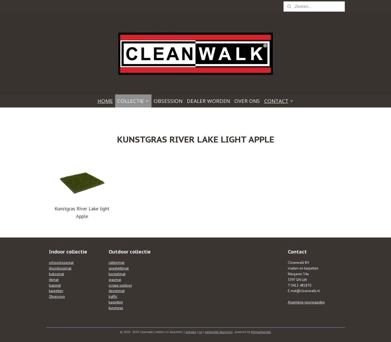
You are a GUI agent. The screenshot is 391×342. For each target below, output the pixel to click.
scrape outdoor (120, 285)
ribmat (54, 279)
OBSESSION (168, 100)
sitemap (190, 332)
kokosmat (56, 274)
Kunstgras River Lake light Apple (82, 212)
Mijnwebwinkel (261, 332)
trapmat (55, 285)
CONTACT (279, 100)
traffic (113, 296)
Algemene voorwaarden (306, 302)
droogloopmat (60, 268)
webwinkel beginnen (219, 332)
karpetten (56, 291)
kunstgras (116, 308)
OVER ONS (247, 100)
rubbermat (116, 262)
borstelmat (117, 274)
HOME (105, 100)
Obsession (57, 296)
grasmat (115, 279)
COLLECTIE (133, 100)
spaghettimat (119, 268)
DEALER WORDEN (208, 100)
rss (200, 332)
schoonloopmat (61, 262)
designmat (117, 291)
